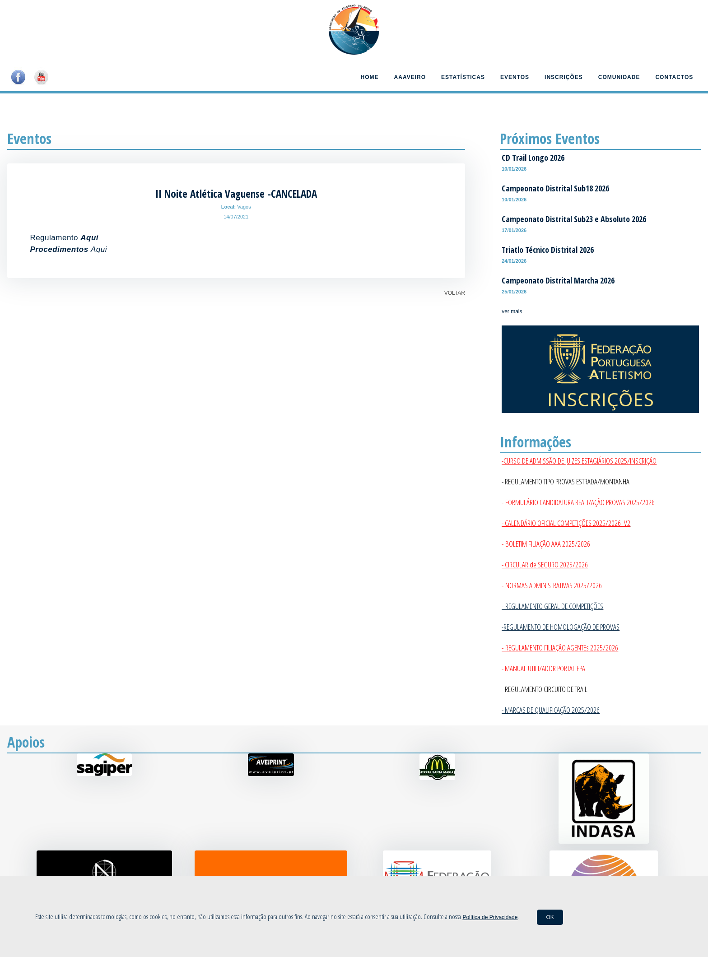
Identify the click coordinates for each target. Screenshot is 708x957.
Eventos (514, 77)
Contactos (674, 77)
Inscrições (564, 77)
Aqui (99, 249)
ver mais (512, 311)
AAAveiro (410, 77)
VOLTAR (454, 293)
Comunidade (619, 77)
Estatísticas (463, 77)
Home (370, 77)
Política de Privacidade (489, 917)
